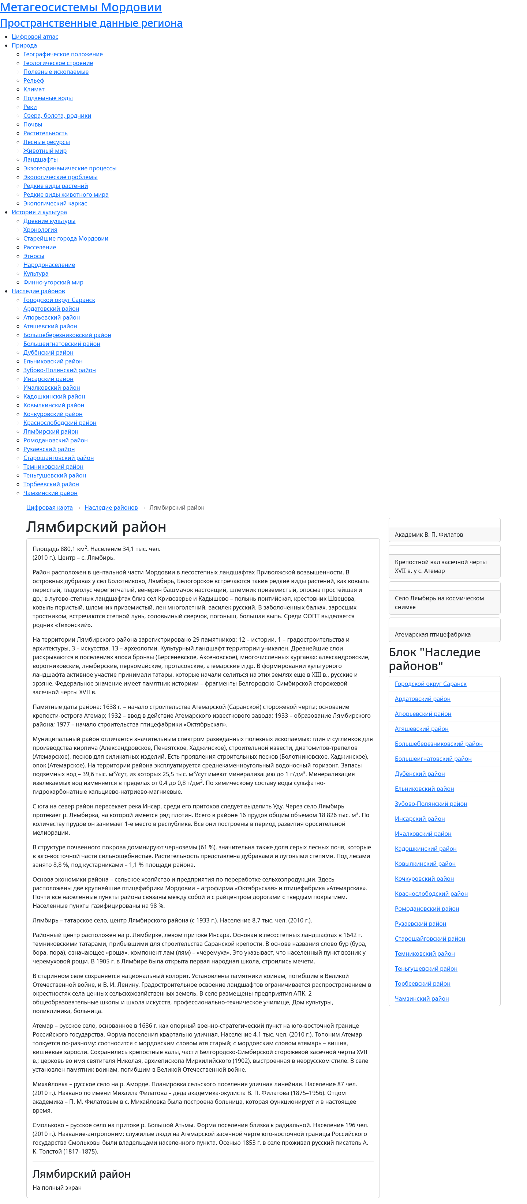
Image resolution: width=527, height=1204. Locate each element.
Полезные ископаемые (56, 72)
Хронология (40, 230)
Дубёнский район (48, 352)
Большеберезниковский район (67, 335)
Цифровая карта (49, 507)
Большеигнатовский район (61, 344)
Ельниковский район (53, 361)
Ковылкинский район (53, 405)
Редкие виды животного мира (66, 194)
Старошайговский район (58, 458)
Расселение (39, 247)
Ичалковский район (51, 388)
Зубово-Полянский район (59, 370)
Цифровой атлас (35, 37)
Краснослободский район (60, 423)
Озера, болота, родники (57, 116)
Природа (24, 45)
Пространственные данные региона (91, 23)
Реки (30, 107)
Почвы (32, 124)
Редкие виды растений (55, 186)
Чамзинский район (50, 493)
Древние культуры (49, 221)
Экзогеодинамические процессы (70, 168)
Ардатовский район (51, 309)
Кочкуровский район (53, 414)
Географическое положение (63, 54)
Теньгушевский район (54, 475)
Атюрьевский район (51, 317)
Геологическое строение (58, 63)
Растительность (45, 133)
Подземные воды (48, 98)
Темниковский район (53, 467)
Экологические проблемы (60, 177)
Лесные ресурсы (46, 142)
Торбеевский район (51, 484)
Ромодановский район (55, 440)
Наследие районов (38, 291)
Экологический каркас (55, 203)
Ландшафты (40, 159)
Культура (36, 273)
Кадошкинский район (54, 396)
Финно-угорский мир (53, 282)
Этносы (33, 256)
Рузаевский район (49, 449)
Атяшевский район (50, 326)
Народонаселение (49, 265)
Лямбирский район (50, 431)
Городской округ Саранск (59, 300)
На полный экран (57, 1188)
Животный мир (45, 151)
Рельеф (33, 80)
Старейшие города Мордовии (65, 238)
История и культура (39, 212)
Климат (34, 89)
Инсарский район (48, 379)
